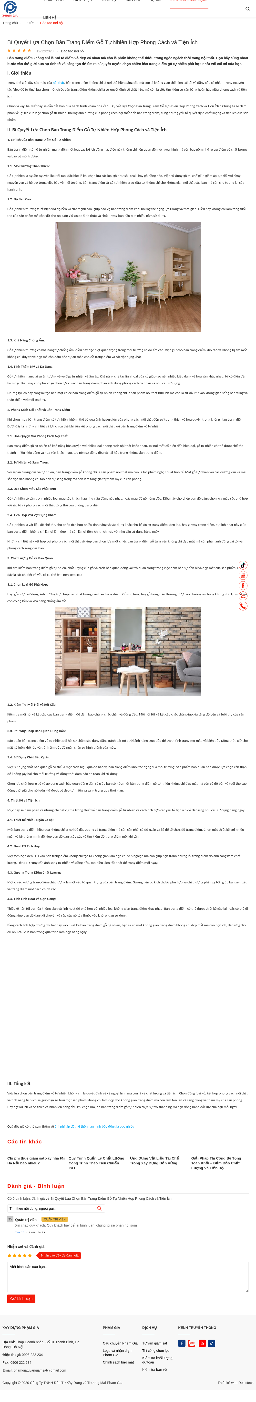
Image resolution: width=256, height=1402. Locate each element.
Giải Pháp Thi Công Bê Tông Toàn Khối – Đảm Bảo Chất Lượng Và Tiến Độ (216, 1163)
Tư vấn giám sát (154, 1343)
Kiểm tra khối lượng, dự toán (157, 1360)
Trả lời (19, 1232)
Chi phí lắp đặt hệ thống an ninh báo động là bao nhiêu (94, 1126)
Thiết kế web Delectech (236, 1383)
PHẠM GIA (111, 1328)
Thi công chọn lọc (155, 1351)
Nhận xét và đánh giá (25, 1246)
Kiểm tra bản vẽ (154, 1370)
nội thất (58, 82)
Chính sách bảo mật (118, 1362)
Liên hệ (49, 17)
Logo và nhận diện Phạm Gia (117, 1353)
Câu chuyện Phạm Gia (120, 1343)
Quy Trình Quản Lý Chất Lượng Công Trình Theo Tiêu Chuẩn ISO (96, 1163)
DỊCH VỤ (149, 1328)
